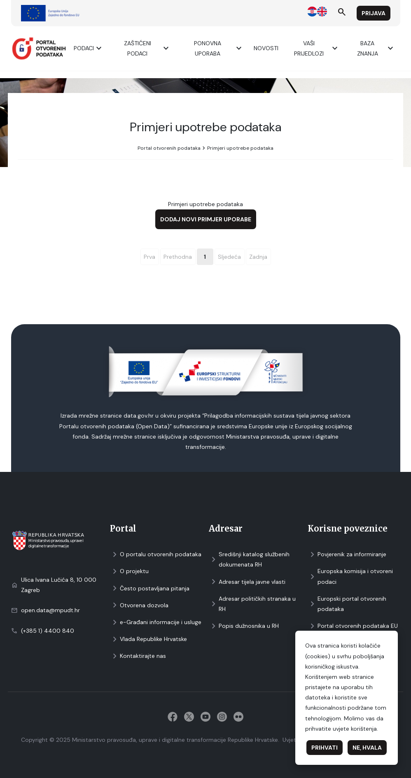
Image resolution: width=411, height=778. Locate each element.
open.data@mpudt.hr (50, 610)
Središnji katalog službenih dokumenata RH (249, 559)
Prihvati (324, 747)
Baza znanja (376, 48)
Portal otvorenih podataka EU (353, 626)
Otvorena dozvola (139, 605)
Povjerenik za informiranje (347, 554)
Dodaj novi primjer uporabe (205, 219)
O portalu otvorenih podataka (155, 554)
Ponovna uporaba (219, 48)
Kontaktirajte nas (138, 656)
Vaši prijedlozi (317, 48)
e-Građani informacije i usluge (155, 622)
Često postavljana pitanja (149, 588)
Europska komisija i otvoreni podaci (350, 576)
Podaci (89, 48)
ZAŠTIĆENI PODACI (147, 48)
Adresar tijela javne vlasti (247, 582)
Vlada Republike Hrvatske (148, 639)
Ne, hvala (367, 747)
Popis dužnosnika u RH (244, 626)
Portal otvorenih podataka (169, 148)
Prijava (373, 13)
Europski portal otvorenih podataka (347, 604)
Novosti (266, 48)
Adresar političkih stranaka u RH (252, 604)
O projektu (129, 571)
